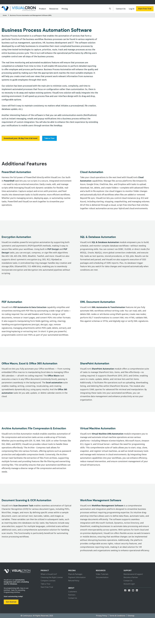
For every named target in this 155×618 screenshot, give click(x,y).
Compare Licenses (48, 580)
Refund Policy (73, 580)
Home (5, 15)
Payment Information (77, 577)
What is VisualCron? (49, 574)
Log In (131, 9)
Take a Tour (49, 138)
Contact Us (121, 9)
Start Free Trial (144, 8)
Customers (72, 591)
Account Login (129, 584)
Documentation (102, 577)
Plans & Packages (75, 574)
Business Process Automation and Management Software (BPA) (30, 15)
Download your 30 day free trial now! (20, 138)
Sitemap (131, 615)
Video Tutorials (102, 574)
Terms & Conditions (117, 615)
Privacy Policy (101, 615)
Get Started (11, 602)
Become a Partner (131, 577)
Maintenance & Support (133, 574)
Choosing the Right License (52, 577)
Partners (71, 595)
